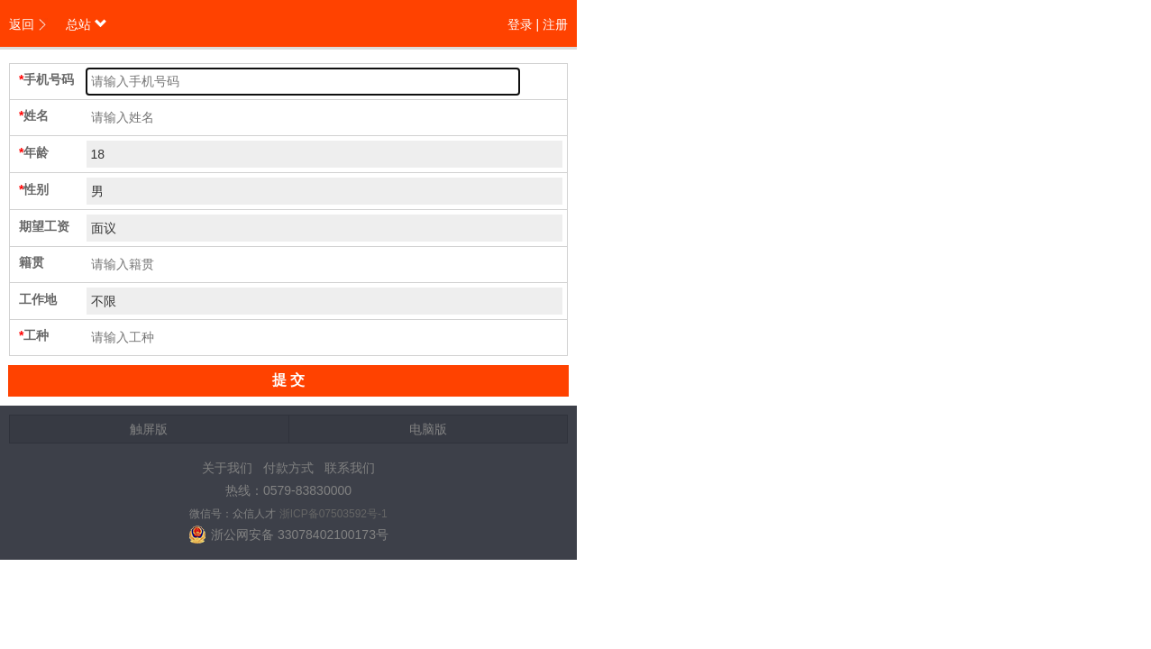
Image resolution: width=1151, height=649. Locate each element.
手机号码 (48, 79)
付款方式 (288, 468)
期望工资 (44, 226)
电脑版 (428, 429)
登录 (520, 24)
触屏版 (149, 429)
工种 (36, 335)
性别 (36, 189)
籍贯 (31, 262)
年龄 (36, 152)
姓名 (36, 115)
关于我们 (227, 468)
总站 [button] (86, 24)
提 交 (288, 380)
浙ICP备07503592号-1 (333, 513)
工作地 (38, 299)
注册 (555, 24)
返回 (21, 24)
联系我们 (349, 468)
